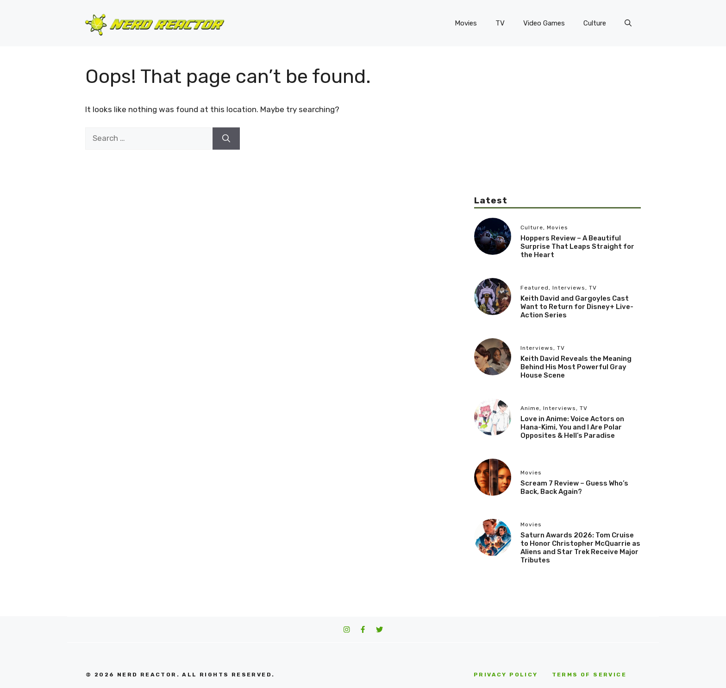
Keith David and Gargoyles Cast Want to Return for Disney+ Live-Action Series (576, 306)
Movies (466, 23)
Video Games (544, 23)
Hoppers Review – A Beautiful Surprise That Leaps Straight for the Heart (577, 246)
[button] (628, 23)
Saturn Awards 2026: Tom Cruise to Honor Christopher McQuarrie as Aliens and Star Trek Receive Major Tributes (580, 547)
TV (500, 23)
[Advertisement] (557, 130)
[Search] (226, 138)
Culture (594, 23)
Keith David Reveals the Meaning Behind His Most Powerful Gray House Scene (576, 366)
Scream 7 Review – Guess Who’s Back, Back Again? (574, 487)
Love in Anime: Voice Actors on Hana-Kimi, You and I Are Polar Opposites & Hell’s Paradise (572, 427)
